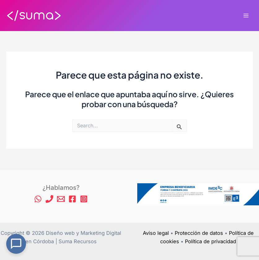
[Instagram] (84, 199)
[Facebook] (72, 199)
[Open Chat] (16, 244)
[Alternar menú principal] (246, 16)
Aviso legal (156, 233)
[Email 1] (61, 199)
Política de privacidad (210, 241)
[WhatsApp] (38, 199)
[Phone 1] (49, 199)
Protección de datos (199, 233)
